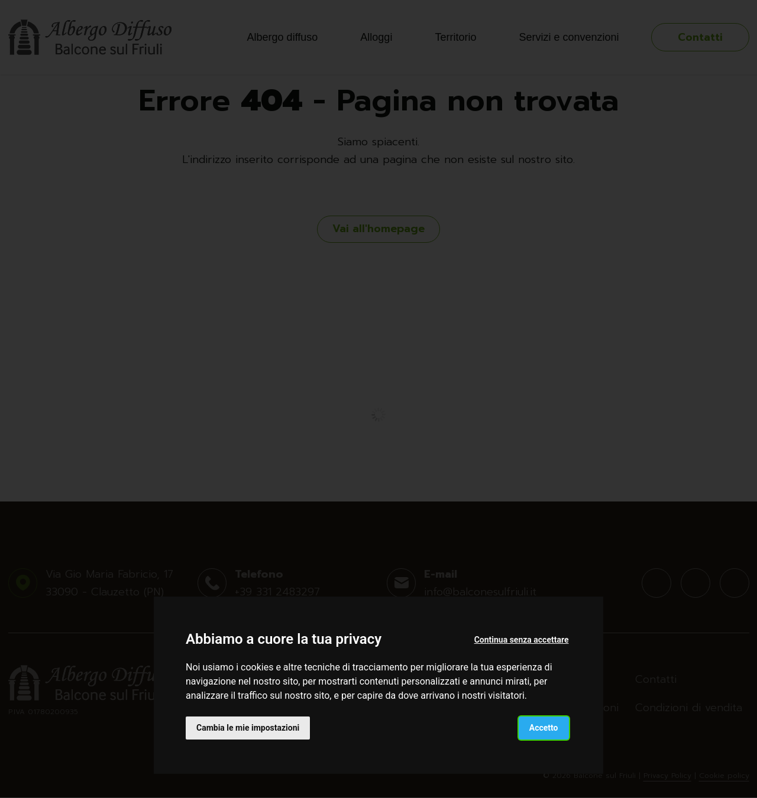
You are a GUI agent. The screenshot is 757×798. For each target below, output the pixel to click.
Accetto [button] (543, 727)
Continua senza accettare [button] (521, 639)
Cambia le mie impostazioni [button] (247, 727)
